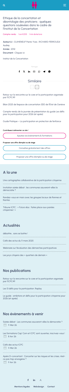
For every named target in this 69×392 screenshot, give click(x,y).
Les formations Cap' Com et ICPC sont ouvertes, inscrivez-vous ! (34, 333)
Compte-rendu (9, 34)
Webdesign (38, 386)
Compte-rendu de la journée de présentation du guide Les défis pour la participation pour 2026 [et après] (33, 113)
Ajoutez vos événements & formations (34, 135)
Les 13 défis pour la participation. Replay (22, 288)
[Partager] (19, 71)
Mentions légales (22, 386)
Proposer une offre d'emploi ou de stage (34, 157)
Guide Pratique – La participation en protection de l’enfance (32, 121)
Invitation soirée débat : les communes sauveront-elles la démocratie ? (30, 188)
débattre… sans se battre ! (15, 233)
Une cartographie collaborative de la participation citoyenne (32, 180)
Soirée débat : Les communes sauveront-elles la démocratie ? (32, 321)
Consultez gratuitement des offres (34, 148)
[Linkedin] (34, 380)
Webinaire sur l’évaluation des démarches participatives (30, 248)
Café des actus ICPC (13, 344)
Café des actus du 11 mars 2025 (18, 240)
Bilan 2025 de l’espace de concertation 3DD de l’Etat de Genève (34, 104)
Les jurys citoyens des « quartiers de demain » (25, 255)
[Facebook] (28, 380)
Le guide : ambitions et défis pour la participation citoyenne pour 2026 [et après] (34, 297)
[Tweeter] (24, 71)
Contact (51, 386)
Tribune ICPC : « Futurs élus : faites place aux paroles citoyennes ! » (28, 209)
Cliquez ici (20, 52)
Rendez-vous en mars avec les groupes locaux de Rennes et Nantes (32, 199)
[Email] (34, 71)
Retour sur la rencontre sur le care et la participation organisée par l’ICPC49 (33, 96)
